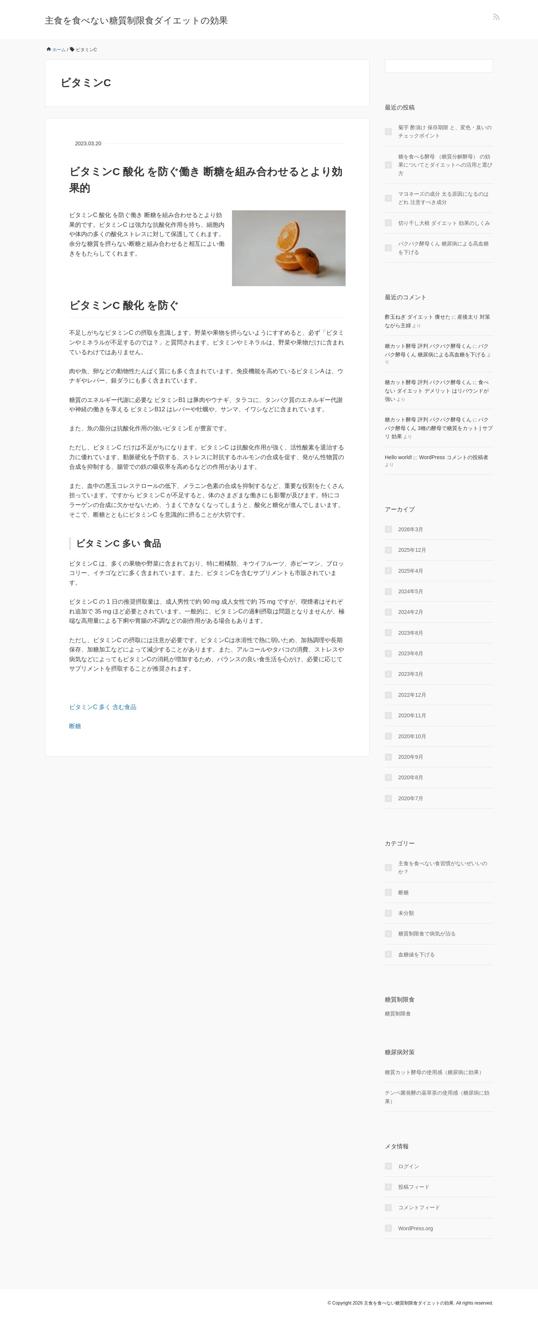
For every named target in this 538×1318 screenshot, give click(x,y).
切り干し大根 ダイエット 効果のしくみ (444, 223)
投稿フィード (414, 1187)
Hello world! (398, 457)
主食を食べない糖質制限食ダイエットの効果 (136, 20)
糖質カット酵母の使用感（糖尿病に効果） (434, 1072)
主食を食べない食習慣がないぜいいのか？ (442, 867)
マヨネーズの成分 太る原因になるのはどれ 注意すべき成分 (443, 198)
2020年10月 (412, 736)
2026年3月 (410, 529)
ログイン (408, 1166)
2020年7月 (410, 798)
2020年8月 (410, 777)
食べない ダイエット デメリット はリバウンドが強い (437, 390)
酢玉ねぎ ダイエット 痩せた (418, 317)
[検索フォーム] (431, 66)
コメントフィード (419, 1207)
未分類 (406, 913)
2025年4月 (410, 571)
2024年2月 (410, 612)
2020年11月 (412, 715)
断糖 (75, 726)
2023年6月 (410, 653)
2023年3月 (410, 674)
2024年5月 (410, 591)
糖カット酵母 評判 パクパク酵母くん (428, 346)
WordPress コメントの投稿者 (453, 457)
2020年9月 (410, 757)
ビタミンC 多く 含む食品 (102, 707)
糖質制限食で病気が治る (427, 934)
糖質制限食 (398, 1014)
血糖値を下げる (416, 954)
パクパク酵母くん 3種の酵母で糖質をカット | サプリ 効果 (439, 428)
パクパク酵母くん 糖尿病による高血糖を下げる (443, 248)
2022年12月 (412, 695)
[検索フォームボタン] (486, 66)
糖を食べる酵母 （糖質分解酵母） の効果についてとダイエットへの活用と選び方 (445, 165)
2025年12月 (412, 550)
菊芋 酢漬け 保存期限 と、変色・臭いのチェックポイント (445, 131)
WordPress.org (415, 1228)
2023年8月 (410, 633)
